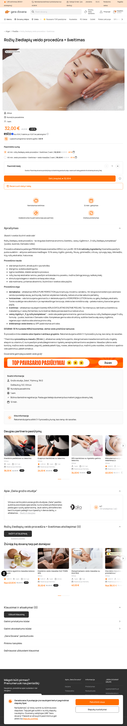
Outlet (92, 19)
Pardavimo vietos (107, 4)
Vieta (35, 19)
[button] (123, 446)
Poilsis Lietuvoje (104, 19)
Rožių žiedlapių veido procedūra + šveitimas (37, 31)
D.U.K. (98, 2)
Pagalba (120, 2)
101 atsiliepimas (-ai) (108, 509)
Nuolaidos (73, 19)
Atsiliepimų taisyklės (18, 538)
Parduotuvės (90, 691)
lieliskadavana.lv (112, 693)
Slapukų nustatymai (97, 709)
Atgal (8, 31)
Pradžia (15, 31)
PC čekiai (83, 19)
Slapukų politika (30, 718)
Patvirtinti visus (97, 702)
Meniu (8, 19)
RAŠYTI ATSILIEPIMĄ (18, 533)
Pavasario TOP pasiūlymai (54, 19)
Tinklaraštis (69, 691)
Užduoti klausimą (16, 614)
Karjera (68, 686)
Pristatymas (90, 686)
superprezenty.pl (112, 689)
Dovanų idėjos (21, 19)
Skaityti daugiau (27, 513)
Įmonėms (89, 2)
